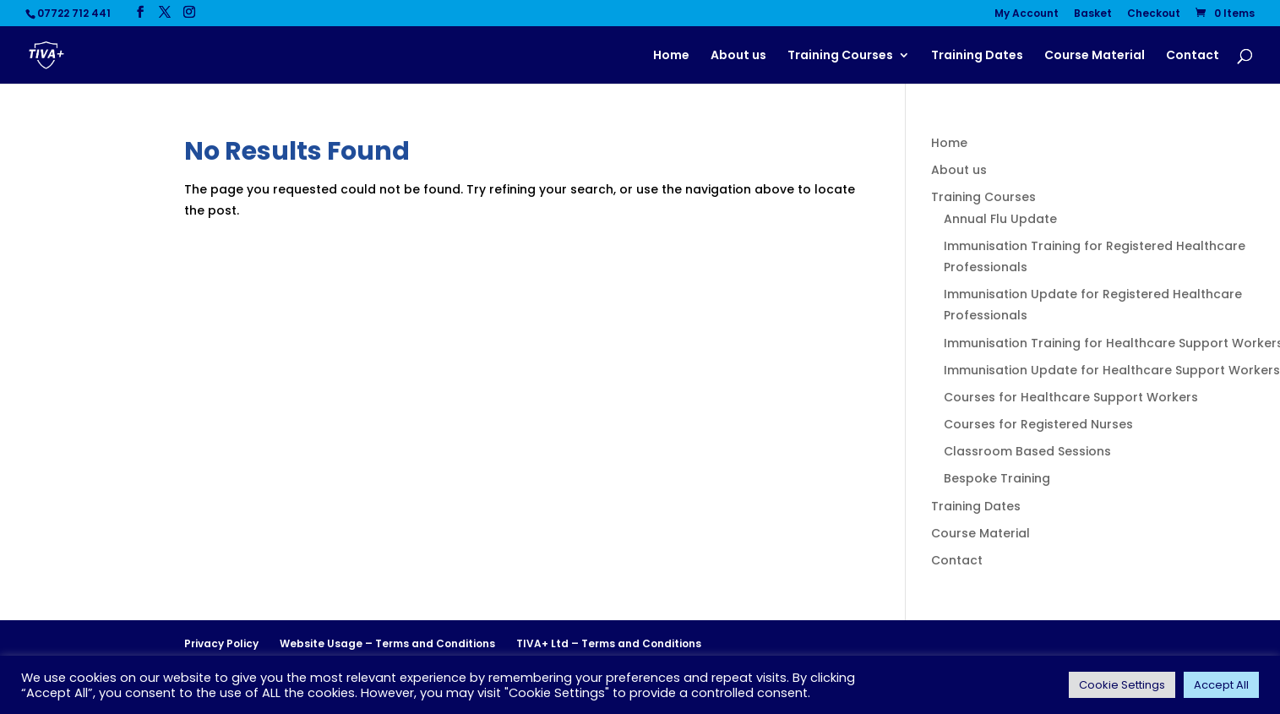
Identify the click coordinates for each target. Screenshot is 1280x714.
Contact (1192, 56)
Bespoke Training (997, 478)
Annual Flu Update (1000, 218)
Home (671, 56)
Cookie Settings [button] (1122, 685)
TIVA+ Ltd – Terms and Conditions (608, 643)
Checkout (1153, 14)
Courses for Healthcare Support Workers (1071, 397)
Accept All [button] (1221, 685)
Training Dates (977, 56)
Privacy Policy (221, 643)
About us (738, 56)
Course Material (1094, 56)
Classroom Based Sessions (1027, 451)
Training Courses (840, 56)
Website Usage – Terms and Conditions (387, 643)
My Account (1026, 14)
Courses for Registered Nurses (1038, 424)
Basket (1093, 14)
